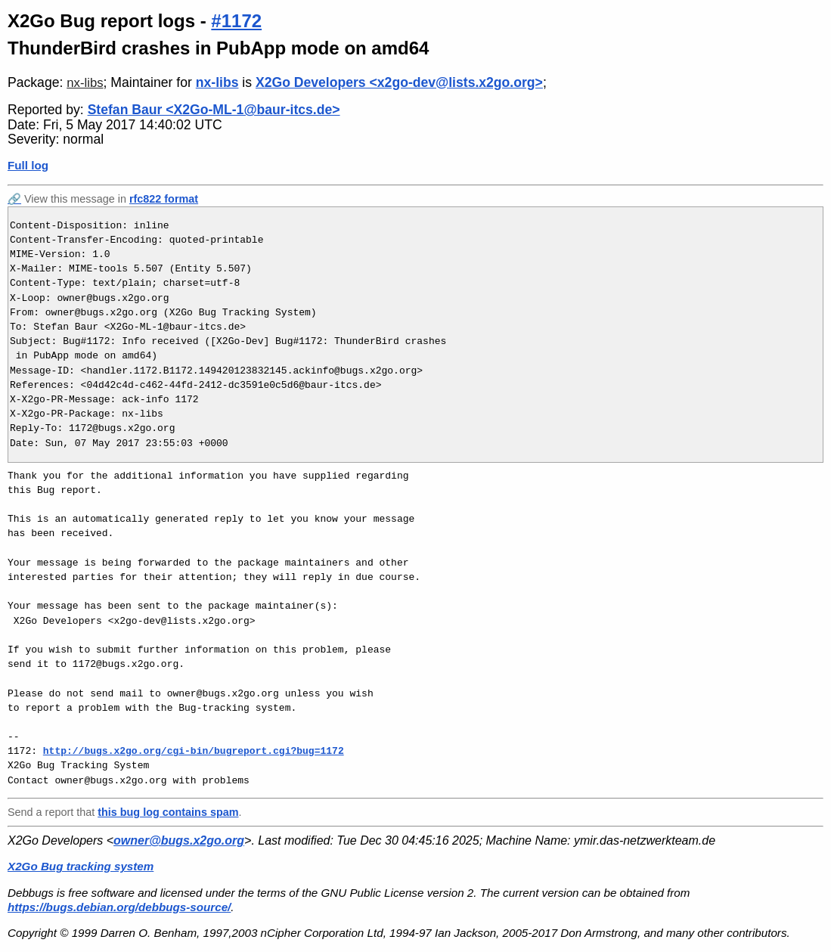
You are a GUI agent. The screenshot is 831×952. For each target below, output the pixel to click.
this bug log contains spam (168, 812)
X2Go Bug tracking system (80, 866)
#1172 (236, 21)
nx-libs (85, 83)
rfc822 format (163, 199)
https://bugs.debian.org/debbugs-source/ (119, 907)
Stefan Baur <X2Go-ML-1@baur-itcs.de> (214, 109)
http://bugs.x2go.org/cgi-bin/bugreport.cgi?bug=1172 (193, 751)
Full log (28, 165)
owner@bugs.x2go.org (178, 840)
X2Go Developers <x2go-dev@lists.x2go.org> (399, 82)
